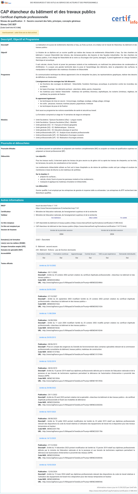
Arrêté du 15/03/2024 (47, 465)
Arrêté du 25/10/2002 (47, 266)
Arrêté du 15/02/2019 (47, 361)
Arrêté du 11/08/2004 (47, 313)
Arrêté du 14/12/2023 (47, 438)
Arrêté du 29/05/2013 (47, 337)
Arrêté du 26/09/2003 (47, 290)
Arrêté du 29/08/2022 (47, 388)
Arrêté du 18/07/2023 (47, 412)
